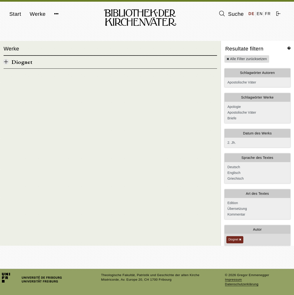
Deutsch (257, 167)
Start (15, 14)
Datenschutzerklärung (241, 284)
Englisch (257, 173)
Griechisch (257, 178)
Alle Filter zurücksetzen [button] (247, 59)
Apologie (257, 107)
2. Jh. (258, 142)
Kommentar (257, 214)
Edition (257, 203)
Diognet (235, 239)
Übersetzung (257, 209)
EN (260, 14)
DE (252, 14)
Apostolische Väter (258, 82)
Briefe (257, 118)
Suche (231, 14)
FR (268, 14)
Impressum (233, 279)
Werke (37, 14)
